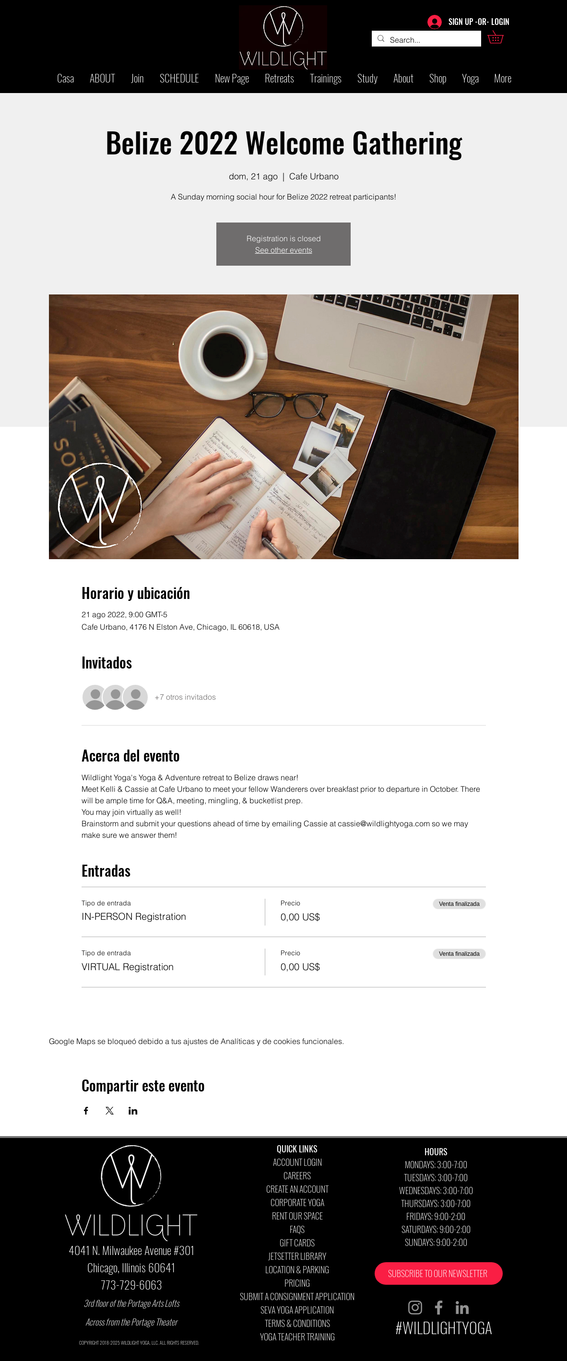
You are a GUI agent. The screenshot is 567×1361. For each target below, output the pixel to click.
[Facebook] (438, 1307)
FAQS (297, 1229)
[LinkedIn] (462, 1307)
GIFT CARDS (297, 1242)
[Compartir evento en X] (109, 1111)
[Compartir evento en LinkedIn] (133, 1111)
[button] (501, 37)
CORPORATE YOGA (297, 1202)
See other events (283, 250)
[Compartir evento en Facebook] (86, 1111)
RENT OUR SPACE (297, 1215)
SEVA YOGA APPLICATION (297, 1309)
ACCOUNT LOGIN (297, 1162)
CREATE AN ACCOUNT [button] (297, 1189)
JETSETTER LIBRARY (297, 1256)
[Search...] (425, 40)
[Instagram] (415, 1307)
